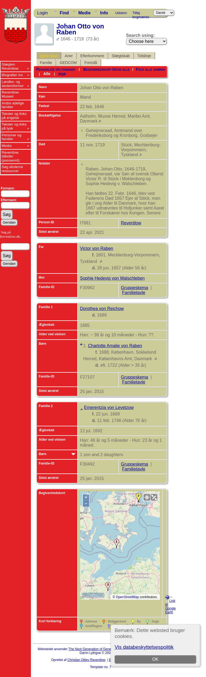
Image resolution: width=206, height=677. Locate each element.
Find (64, 13)
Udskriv (121, 13)
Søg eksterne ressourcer (12, 169)
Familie (46, 62)
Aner (69, 56)
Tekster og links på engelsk (14, 116)
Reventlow (131, 223)
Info (104, 13)
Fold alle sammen (150, 69)
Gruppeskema (134, 287)
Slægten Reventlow (10, 66)
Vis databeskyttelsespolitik (144, 647)
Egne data (48, 56)
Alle (46, 74)
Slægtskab (121, 56)
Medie (84, 13)
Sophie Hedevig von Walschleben (112, 278)
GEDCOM (68, 62)
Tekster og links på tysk (14, 126)
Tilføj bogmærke (141, 14)
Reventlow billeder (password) (11, 156)
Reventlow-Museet (11, 94)
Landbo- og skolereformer (13, 84)
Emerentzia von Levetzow (109, 407)
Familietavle (133, 292)
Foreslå (90, 62)
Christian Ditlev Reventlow (86, 660)
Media (6, 146)
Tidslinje (144, 56)
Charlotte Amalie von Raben (115, 345)
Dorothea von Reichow (102, 308)
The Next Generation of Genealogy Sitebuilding (103, 649)
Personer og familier (11, 137)
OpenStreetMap (127, 597)
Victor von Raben (96, 248)
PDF (62, 74)
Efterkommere (92, 56)
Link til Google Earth (170, 606)
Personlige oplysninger (55, 69)
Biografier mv (12, 75)
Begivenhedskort (97, 69)
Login (42, 13)
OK (155, 659)
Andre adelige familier (13, 105)
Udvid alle (121, 69)
